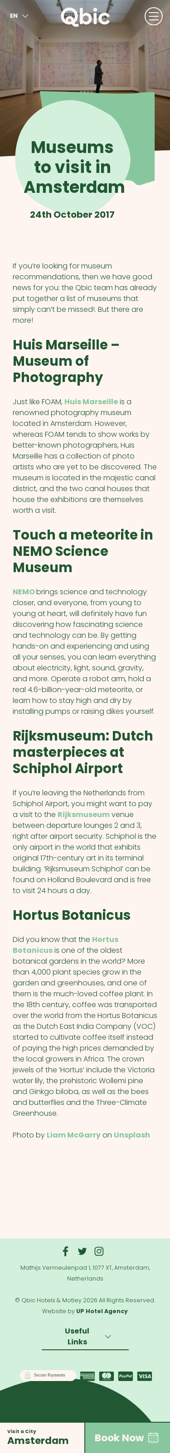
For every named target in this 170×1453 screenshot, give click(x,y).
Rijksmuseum (84, 814)
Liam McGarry (74, 1135)
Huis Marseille (91, 402)
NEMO (24, 592)
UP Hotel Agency (102, 1311)
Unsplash (132, 1135)
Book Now (127, 1437)
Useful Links (89, 1336)
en (20, 16)
